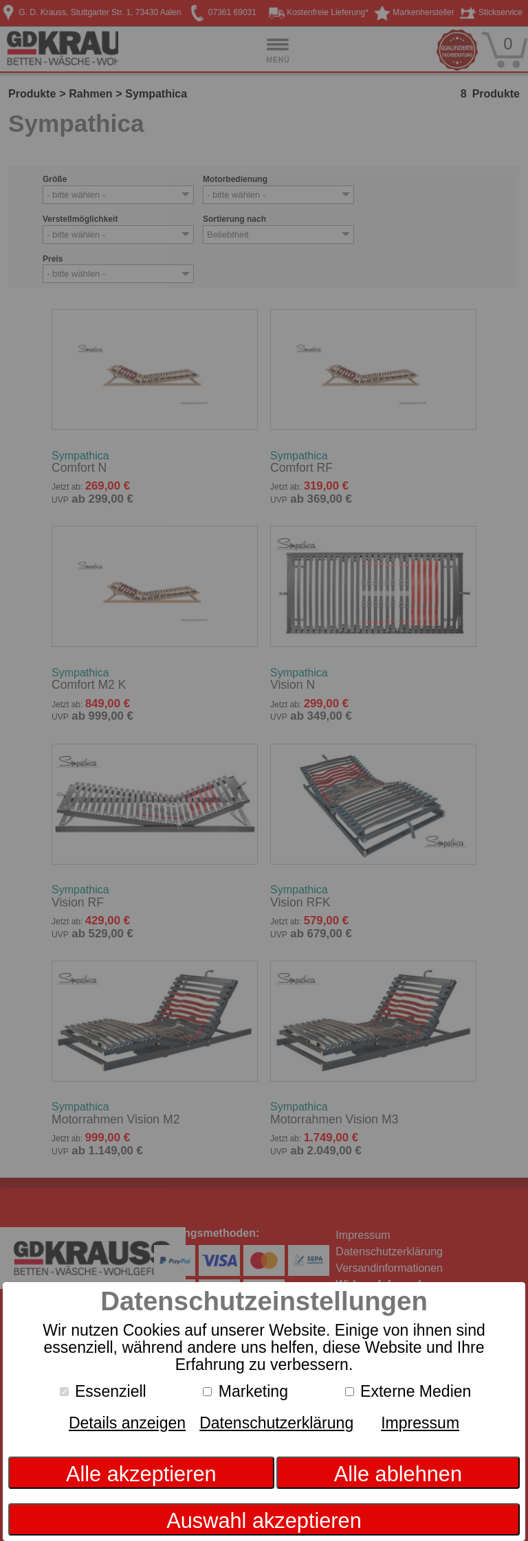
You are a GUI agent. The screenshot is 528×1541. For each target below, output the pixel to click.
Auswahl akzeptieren (263, 1521)
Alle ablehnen (398, 1474)
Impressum (420, 1423)
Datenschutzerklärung (276, 1423)
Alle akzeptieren (141, 1474)
